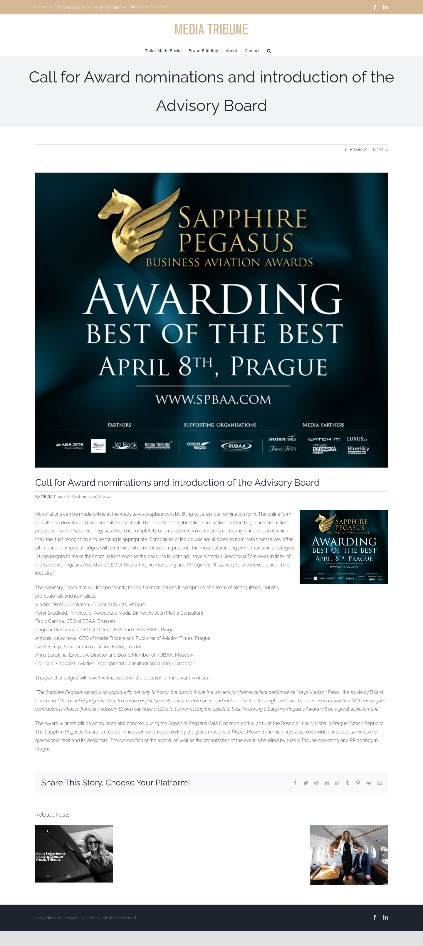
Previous (358, 149)
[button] (269, 50)
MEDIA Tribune (54, 496)
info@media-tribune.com (149, 7)
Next (378, 149)
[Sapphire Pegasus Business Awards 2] (211, 320)
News (106, 496)
